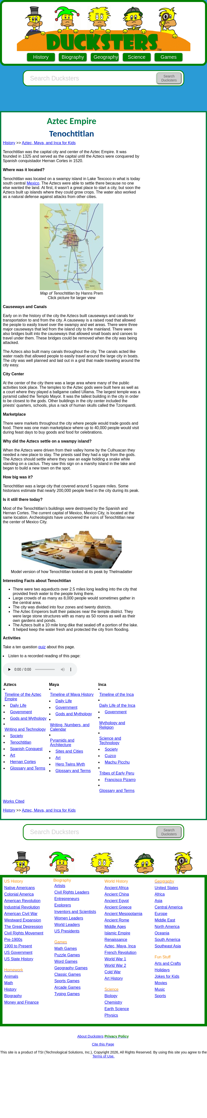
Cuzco (110, 756)
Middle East (165, 920)
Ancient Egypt (116, 901)
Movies (161, 983)
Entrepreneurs (66, 899)
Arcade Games (67, 987)
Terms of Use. (104, 1056)
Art (12, 755)
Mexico (33, 183)
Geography (106, 57)
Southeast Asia (168, 946)
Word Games (65, 961)
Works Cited (13, 801)
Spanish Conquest (26, 749)
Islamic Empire (117, 933)
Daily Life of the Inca (117, 705)
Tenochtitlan (20, 742)
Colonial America (19, 894)
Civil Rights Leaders (71, 892)
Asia (158, 901)
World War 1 (115, 959)
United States (166, 888)
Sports (160, 996)
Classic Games (67, 974)
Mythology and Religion (112, 725)
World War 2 (115, 965)
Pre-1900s (13, 939)
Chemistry (113, 1002)
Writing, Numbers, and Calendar (70, 727)
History (41, 57)
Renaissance (115, 939)
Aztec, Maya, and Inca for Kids (49, 143)
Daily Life (18, 705)
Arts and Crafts (168, 963)
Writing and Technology (25, 729)
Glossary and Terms (27, 768)
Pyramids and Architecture (62, 742)
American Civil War (20, 914)
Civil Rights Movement (23, 933)
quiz (42, 647)
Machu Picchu (117, 762)
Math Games (65, 948)
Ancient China (116, 894)
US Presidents (66, 931)
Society (16, 736)
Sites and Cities (69, 751)
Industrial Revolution (22, 907)
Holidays (162, 970)
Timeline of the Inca (116, 694)
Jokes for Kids (167, 976)
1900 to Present (18, 946)
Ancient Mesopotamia (123, 914)
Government (21, 712)
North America (167, 926)
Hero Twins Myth (70, 764)
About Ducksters (90, 1036)
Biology (110, 996)
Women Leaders (68, 918)
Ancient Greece (118, 907)
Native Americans (19, 888)
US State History (18, 959)
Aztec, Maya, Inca (120, 946)
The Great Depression (23, 926)
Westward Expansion (22, 920)
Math (8, 983)
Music (160, 989)
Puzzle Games (67, 955)
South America (167, 939)
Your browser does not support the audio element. (40, 669)
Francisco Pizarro (120, 780)
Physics (111, 1015)
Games (168, 57)
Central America (169, 907)
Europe (161, 914)
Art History (113, 978)
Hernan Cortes (23, 762)
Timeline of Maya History (72, 694)
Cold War (112, 972)
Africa (160, 894)
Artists (59, 886)
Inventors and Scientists (75, 912)
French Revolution (120, 952)
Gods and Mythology (28, 718)
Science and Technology (110, 740)
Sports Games (66, 981)
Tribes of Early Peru (116, 773)
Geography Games (71, 968)
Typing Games (67, 994)
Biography (73, 57)
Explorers (62, 905)
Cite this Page (103, 1044)
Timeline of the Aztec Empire (22, 696)
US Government (18, 952)
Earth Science (116, 1009)
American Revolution (22, 901)
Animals (11, 976)
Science (136, 57)
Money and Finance (21, 1002)
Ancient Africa (116, 888)
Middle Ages (115, 926)
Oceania (162, 933)
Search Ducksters (169, 78)
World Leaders (67, 924)
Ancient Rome (116, 920)
